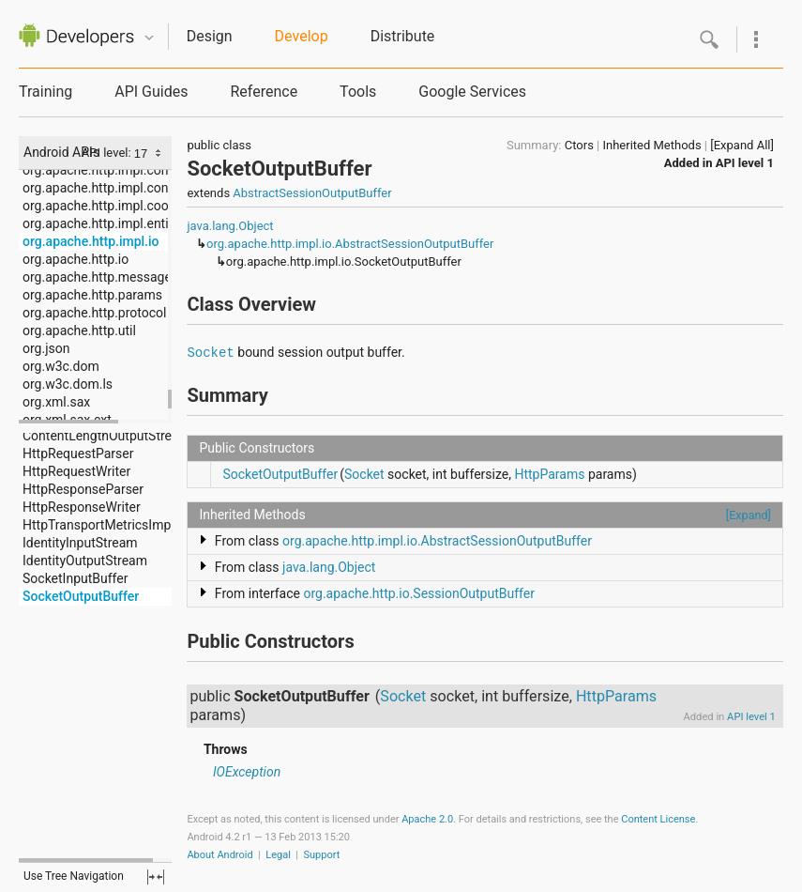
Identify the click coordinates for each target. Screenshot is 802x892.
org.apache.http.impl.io (91, 241)
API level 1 (745, 163)
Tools (358, 91)
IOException (246, 771)
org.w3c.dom (61, 366)
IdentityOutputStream (85, 560)
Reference (263, 91)
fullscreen (155, 877)
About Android (219, 855)
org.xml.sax (56, 401)
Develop (301, 36)
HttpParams (549, 474)
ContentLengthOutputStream (106, 435)
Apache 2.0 (427, 819)
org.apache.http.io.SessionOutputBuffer (418, 593)
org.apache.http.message (97, 277)
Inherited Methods (651, 145)
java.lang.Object (230, 226)
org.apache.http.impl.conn (99, 169)
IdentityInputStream (80, 542)
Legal (278, 855)
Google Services (472, 91)
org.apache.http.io (76, 259)
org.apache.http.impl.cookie (104, 205)
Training (45, 91)
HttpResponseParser (83, 489)
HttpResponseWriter (82, 507)
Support (321, 855)
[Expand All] (742, 145)
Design (210, 36)
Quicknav (149, 38)
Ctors (579, 145)
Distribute (403, 36)
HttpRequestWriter (76, 471)
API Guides (151, 91)
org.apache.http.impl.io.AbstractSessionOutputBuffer (349, 244)
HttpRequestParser (78, 453)
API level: (108, 153)
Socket (210, 353)
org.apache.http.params (92, 294)
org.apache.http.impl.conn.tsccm (119, 187)
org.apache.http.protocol (94, 312)
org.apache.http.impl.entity (101, 223)
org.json (46, 348)
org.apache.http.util (79, 330)
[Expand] (748, 515)
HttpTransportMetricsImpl (98, 524)
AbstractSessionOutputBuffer (312, 193)
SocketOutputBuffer (81, 596)
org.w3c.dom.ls (68, 384)
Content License (658, 819)
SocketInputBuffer (75, 578)
